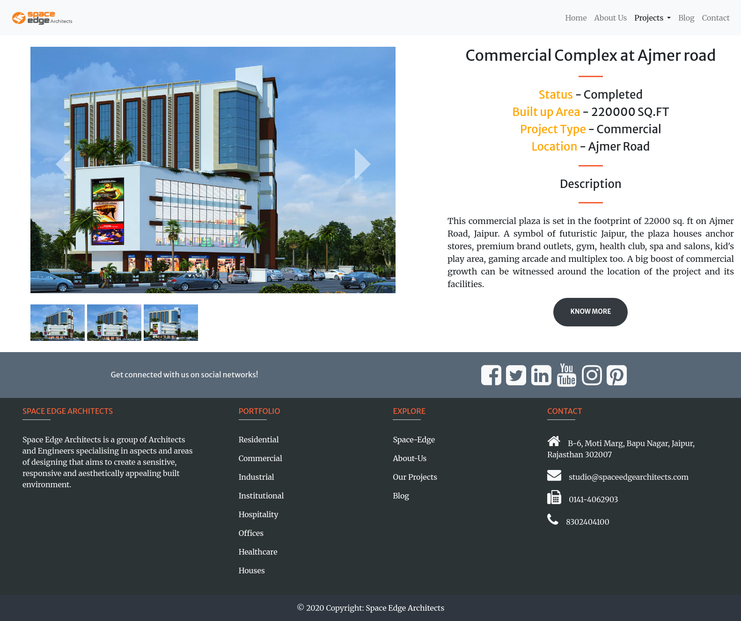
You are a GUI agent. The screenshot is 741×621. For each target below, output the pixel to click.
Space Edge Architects (405, 608)
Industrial (256, 477)
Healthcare (258, 551)
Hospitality (259, 514)
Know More (590, 312)
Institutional (261, 495)
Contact (716, 17)
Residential (259, 439)
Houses (252, 570)
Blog (686, 17)
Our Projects (415, 477)
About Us (610, 17)
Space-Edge (414, 439)
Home (577, 17)
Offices (251, 533)
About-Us (409, 458)
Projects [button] (649, 17)
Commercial (260, 458)
